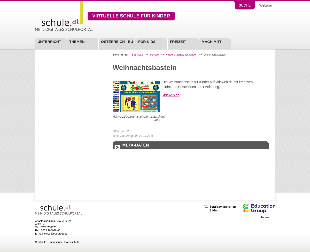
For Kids (147, 41)
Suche (245, 5)
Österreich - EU (117, 41)
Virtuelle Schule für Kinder (131, 16)
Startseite (137, 54)
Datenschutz (71, 242)
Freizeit (178, 41)
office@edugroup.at (55, 233)
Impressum (55, 242)
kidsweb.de (171, 95)
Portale (154, 54)
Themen (77, 41)
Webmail (265, 5)
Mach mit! (211, 41)
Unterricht (49, 41)
